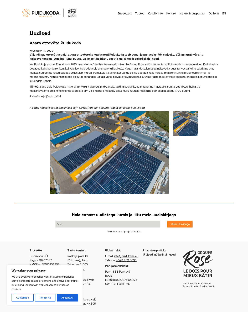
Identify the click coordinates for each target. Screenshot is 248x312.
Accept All (67, 297)
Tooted (139, 13)
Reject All (45, 297)
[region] (45, 285)
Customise (22, 297)
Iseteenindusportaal (192, 13)
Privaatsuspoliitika (154, 250)
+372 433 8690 (126, 260)
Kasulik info (155, 13)
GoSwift (214, 13)
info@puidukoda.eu (126, 256)
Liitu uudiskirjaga (180, 224)
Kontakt (171, 13)
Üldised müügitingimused (159, 254)
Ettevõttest (125, 13)
